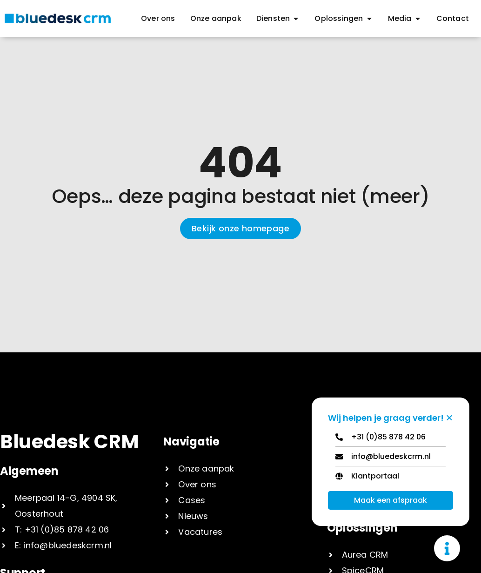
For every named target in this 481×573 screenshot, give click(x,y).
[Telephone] (390, 439)
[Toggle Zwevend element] (447, 548)
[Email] (390, 458)
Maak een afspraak (390, 500)
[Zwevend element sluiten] (449, 417)
